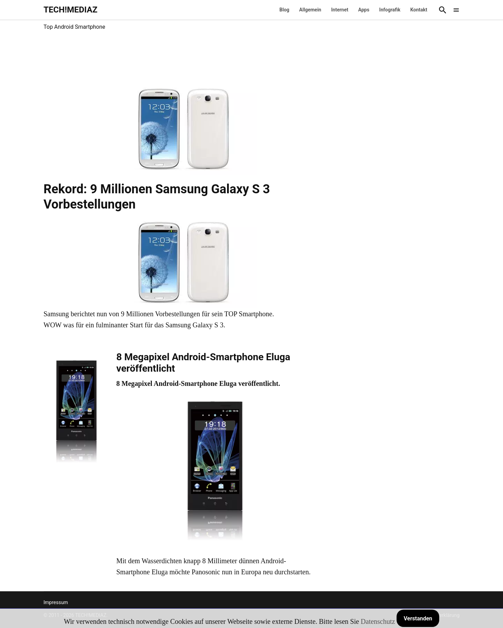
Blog (284, 9)
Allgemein (310, 9)
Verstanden (418, 618)
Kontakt (418, 9)
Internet (339, 9)
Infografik (389, 9)
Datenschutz (378, 621)
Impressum (56, 602)
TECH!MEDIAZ (71, 10)
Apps (363, 9)
